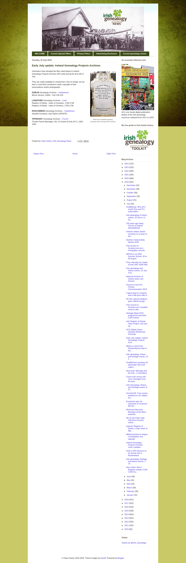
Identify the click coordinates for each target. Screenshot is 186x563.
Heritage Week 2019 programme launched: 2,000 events (136, 315)
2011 (126, 525)
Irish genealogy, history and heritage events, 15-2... (137, 356)
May (129, 480)
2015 (126, 511)
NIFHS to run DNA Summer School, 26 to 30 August (136, 256)
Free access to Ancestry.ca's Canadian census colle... (137, 307)
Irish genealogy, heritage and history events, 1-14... (136, 461)
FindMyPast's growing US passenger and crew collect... (137, 365)
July (129, 204)
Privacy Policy (83, 54)
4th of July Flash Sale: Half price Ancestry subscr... (135, 420)
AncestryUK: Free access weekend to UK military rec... (137, 395)
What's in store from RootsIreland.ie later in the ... (136, 348)
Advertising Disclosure (106, 54)
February (131, 491)
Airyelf (103, 558)
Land (64, 100)
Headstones (64, 93)
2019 (126, 182)
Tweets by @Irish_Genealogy (133, 543)
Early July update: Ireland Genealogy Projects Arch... (137, 340)
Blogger (120, 558)
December (131, 185)
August (130, 200)
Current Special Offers (61, 54)
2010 (126, 529)
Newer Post (39, 154)
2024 (126, 164)
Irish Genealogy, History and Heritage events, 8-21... (137, 387)
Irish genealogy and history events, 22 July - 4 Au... (137, 270)
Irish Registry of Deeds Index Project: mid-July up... (136, 323)
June (129, 477)
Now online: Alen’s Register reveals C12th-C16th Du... (137, 469)
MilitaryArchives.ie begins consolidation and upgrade (137, 436)
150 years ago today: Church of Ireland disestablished (135, 225)
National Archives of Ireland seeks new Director (134, 278)
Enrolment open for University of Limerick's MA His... (136, 403)
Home (75, 154)
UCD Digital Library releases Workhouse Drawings (135, 332)
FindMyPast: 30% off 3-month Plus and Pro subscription (136, 209)
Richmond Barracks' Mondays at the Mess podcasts (136, 412)
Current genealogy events (134, 54)
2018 (126, 500)
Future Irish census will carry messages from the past (136, 379)
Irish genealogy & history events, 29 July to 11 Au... (136, 217)
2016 (126, 507)
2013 (126, 518)
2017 (126, 503)
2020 (126, 178)
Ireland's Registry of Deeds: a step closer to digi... (136, 428)
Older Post (111, 154)
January (130, 495)
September (132, 196)
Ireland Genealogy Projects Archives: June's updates (134, 445)
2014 (126, 514)
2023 (126, 167)
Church (65, 119)
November (131, 189)
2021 (126, 175)
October (130, 193)
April (129, 484)
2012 (126, 522)
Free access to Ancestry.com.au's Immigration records (135, 248)
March (130, 488)
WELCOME (40, 54)
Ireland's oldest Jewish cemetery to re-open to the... (136, 234)
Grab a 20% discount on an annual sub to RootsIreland (136, 453)
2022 (126, 171)
